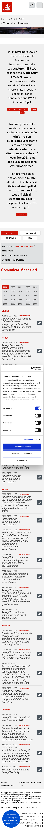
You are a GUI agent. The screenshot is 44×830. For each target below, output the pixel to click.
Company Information (30, 813)
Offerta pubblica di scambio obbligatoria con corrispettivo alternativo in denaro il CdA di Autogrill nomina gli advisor (17, 639)
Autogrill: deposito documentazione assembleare (11, 479)
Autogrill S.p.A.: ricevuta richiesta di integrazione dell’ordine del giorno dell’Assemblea (15, 561)
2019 (35, 287)
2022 (13, 287)
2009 (35, 296)
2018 (5, 291)
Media (29, 238)
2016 (20, 291)
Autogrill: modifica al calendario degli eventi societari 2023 (14, 615)
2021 (20, 287)
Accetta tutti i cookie (22, 447)
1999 (35, 304)
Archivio (17, 19)
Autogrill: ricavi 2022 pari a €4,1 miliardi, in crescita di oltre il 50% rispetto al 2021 (17, 655)
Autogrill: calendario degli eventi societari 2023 (15, 719)
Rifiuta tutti (22, 460)
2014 (35, 291)
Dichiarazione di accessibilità (26, 823)
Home (5, 19)
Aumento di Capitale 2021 (13, 260)
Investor (9, 233)
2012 (13, 296)
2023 (5, 287)
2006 (20, 300)
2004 (35, 300)
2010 (28, 296)
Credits (37, 820)
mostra (39, 323)
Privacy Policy (34, 816)
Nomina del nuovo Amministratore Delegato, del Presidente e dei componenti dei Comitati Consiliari (16, 697)
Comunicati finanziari (23, 246)
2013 (5, 296)
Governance (11, 238)
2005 (28, 300)
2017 (13, 291)
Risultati (6, 246)
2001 (20, 304)
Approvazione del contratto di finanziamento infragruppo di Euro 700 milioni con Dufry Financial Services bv (16, 324)
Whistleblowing (33, 826)
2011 (20, 296)
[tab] (5, 287)
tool (30, 9)
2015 (28, 291)
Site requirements (21, 820)
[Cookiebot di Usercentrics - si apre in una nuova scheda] (31, 368)
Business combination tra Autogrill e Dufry (15, 771)
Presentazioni (8, 251)
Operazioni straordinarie (13, 255)
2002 (13, 304)
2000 (28, 304)
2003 (5, 304)
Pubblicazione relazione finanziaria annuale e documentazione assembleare (15, 578)
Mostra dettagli (30, 439)
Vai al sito (22, 214)
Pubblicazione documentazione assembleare (11, 522)
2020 (28, 287)
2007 (13, 300)
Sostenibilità (30, 233)
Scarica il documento (18, 109)
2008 (5, 300)
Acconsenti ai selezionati (21, 453)
